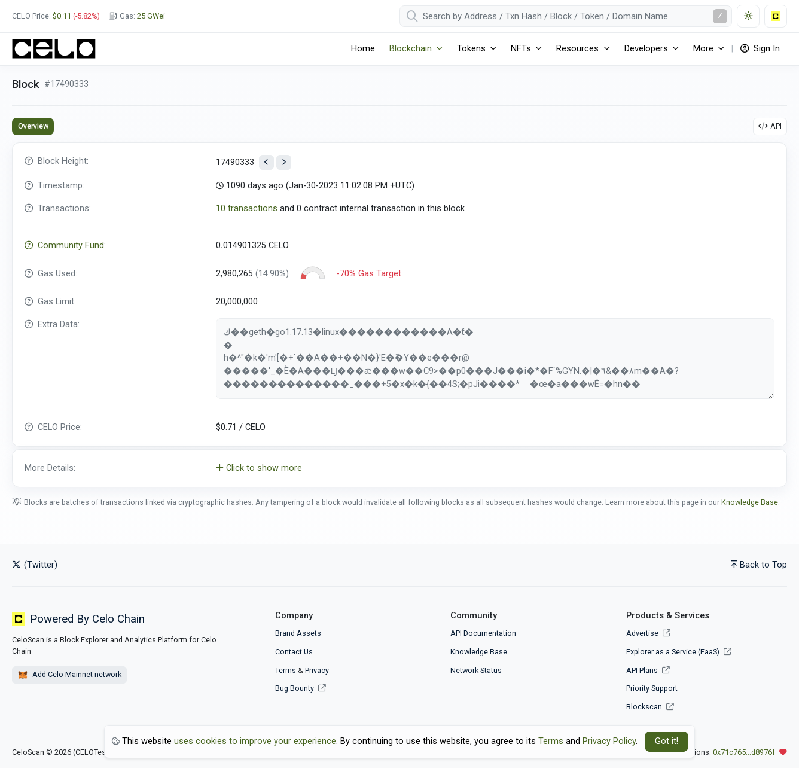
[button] (399, 468)
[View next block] (283, 162)
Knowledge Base (749, 502)
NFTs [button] (521, 49)
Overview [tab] (33, 125)
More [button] (703, 49)
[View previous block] (266, 162)
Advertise (648, 633)
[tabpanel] (399, 314)
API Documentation (483, 633)
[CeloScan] (54, 49)
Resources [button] (577, 49)
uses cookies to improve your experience (255, 741)
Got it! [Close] (666, 741)
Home (363, 49)
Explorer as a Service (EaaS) (678, 651)
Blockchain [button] (410, 49)
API (770, 125)
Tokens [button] (471, 49)
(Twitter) (34, 565)
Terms (285, 670)
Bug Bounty (294, 688)
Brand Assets (298, 633)
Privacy (317, 670)
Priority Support (652, 688)
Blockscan (650, 706)
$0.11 (62, 15)
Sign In (760, 49)
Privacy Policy (609, 741)
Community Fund (64, 245)
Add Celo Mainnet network (69, 675)
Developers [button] (646, 49)
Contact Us (294, 651)
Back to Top (759, 565)
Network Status (476, 670)
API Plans (648, 670)
